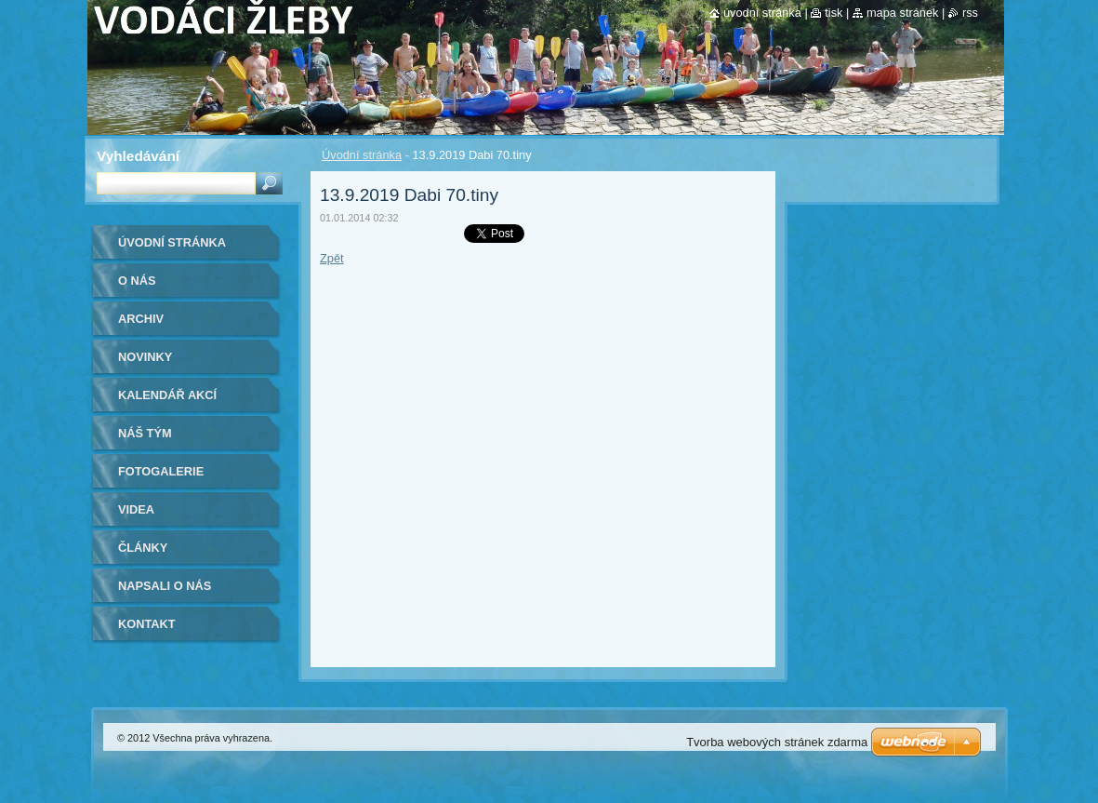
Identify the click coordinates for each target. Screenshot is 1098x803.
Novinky (145, 357)
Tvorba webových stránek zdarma (776, 742)
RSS (970, 13)
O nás (137, 281)
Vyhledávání (138, 156)
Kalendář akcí (167, 395)
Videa (136, 509)
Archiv (141, 319)
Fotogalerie (161, 471)
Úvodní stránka (362, 155)
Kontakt (147, 624)
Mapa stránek (902, 13)
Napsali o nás (164, 586)
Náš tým (145, 433)
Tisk (833, 13)
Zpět (332, 258)
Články (142, 548)
